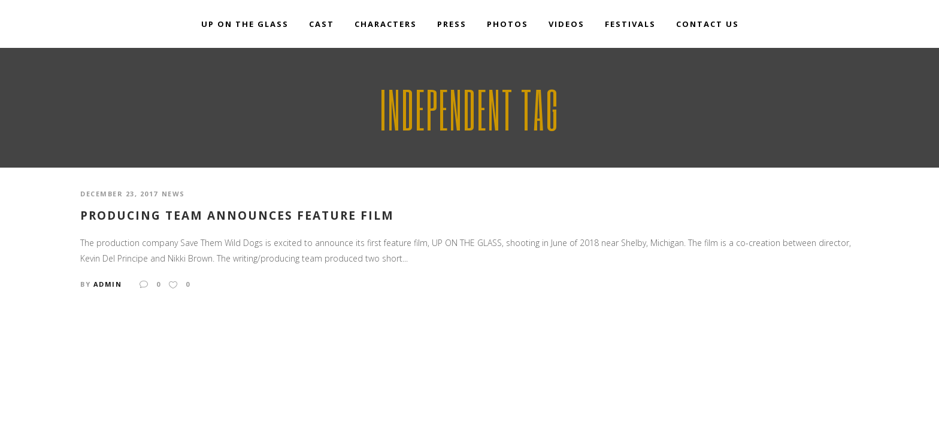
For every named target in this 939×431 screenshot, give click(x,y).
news (173, 193)
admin (107, 284)
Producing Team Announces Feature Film (237, 216)
